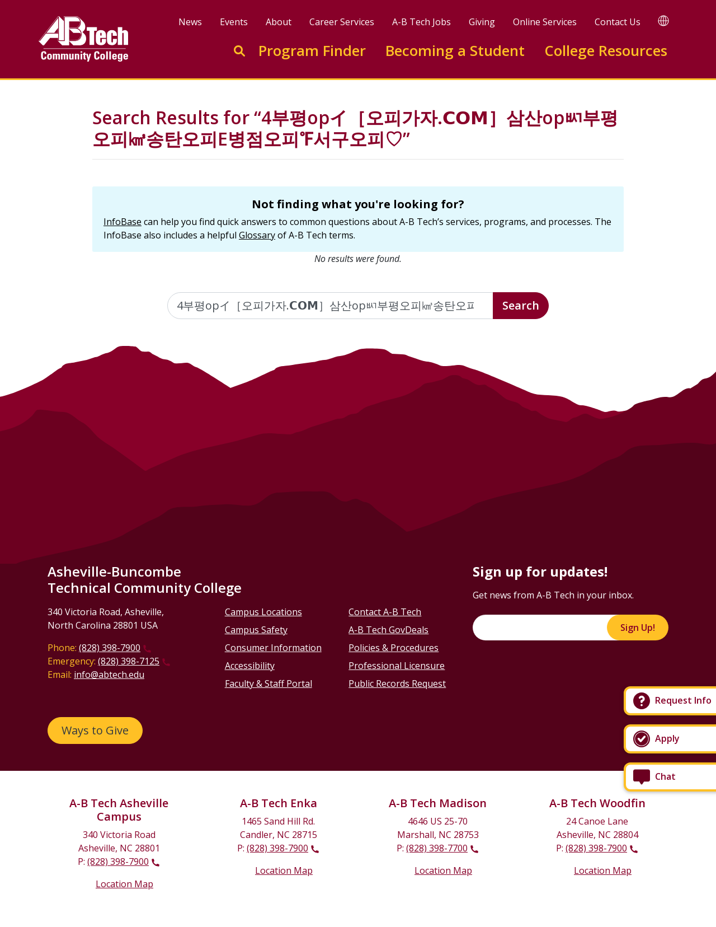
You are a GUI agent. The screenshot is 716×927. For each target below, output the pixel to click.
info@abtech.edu (109, 674)
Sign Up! (637, 627)
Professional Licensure (396, 665)
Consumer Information (273, 648)
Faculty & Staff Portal (268, 683)
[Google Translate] (663, 20)
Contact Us (617, 22)
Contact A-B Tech (384, 612)
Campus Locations (263, 612)
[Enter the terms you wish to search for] (330, 305)
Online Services (545, 22)
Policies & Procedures (393, 648)
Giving (482, 22)
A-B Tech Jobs (421, 22)
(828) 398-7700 (437, 848)
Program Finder (312, 50)
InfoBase (122, 222)
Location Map (124, 884)
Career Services (341, 22)
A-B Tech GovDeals (388, 630)
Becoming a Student (455, 50)
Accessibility (250, 665)
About (278, 22)
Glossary (257, 235)
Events (234, 22)
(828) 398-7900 (109, 648)
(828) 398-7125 (128, 661)
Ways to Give (95, 730)
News (190, 22)
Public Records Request (397, 683)
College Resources (605, 50)
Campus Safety (256, 630)
